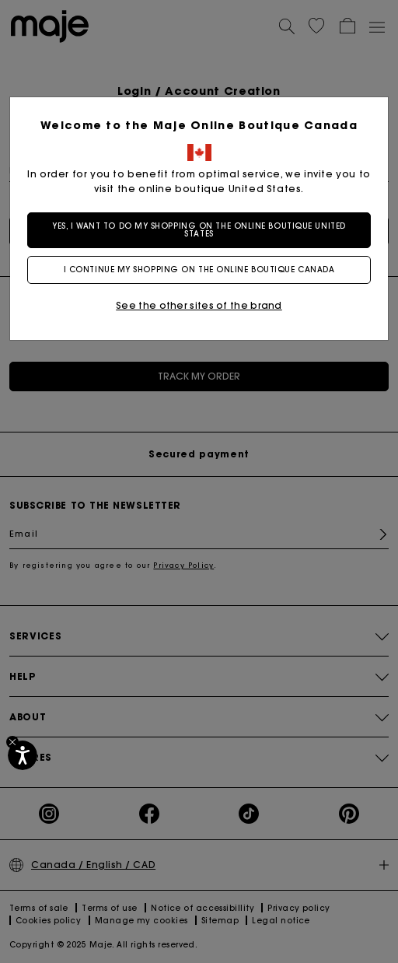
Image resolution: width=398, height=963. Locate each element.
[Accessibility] (22, 755)
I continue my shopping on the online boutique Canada (199, 269)
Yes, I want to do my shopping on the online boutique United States (198, 230)
